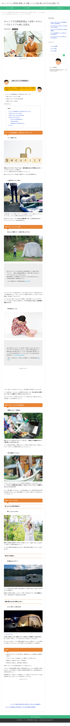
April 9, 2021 (27, 284)
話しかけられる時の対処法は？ (17, 122)
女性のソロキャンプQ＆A (14, 120)
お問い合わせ (60, 11)
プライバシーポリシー (35, 720)
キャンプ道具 (43, 11)
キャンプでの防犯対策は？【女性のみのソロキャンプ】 (20, 114)
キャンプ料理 (27, 11)
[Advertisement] (23, 72)
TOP (19, 15)
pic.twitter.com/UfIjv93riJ (19, 358)
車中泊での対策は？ (15, 124)
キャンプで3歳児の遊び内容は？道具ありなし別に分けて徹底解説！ (26, 707)
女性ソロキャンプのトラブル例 (15, 116)
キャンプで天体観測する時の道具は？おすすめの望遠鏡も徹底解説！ (21, 710)
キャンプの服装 (9, 11)
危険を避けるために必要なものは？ (18, 126)
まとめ (10, 128)
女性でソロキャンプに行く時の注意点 (16, 118)
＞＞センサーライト (8, 637)
